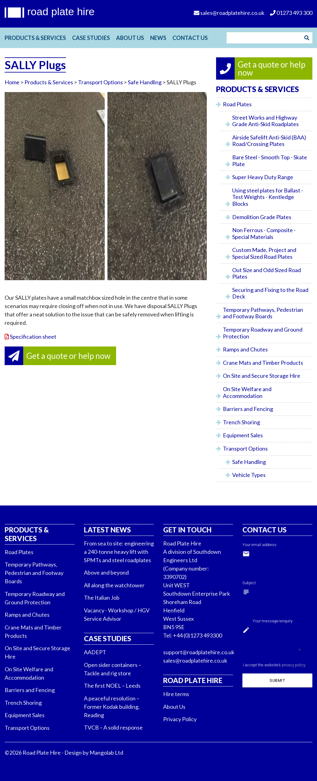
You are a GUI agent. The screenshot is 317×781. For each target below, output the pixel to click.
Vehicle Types (249, 474)
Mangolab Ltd (106, 752)
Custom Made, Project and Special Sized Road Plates (264, 253)
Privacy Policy (180, 719)
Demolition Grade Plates (261, 217)
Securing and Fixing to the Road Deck (270, 293)
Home (12, 82)
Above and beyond (106, 572)
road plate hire (60, 11)
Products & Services (35, 37)
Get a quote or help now (68, 356)
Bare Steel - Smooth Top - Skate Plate (269, 160)
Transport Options (100, 82)
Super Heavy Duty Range (262, 177)
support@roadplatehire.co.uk (198, 652)
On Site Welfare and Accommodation (247, 392)
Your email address (259, 544)
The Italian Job (101, 597)
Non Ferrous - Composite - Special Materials (264, 233)
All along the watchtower (114, 585)
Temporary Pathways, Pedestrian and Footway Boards (263, 313)
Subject (249, 582)
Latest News (107, 530)
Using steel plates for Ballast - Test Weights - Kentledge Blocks (267, 197)
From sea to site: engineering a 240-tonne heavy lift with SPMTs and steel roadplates (119, 551)
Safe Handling (145, 82)
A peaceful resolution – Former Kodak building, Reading (112, 706)
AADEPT (95, 652)
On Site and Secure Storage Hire (261, 375)
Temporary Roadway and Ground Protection (262, 333)
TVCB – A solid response (113, 727)
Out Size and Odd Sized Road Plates (266, 273)
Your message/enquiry (273, 621)
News (158, 37)
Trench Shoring (241, 422)
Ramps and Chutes (245, 349)
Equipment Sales (243, 435)
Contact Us (190, 37)
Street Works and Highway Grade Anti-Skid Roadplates (265, 121)
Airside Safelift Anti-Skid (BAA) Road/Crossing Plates (269, 141)
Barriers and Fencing (248, 408)
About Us (130, 37)
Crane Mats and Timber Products (263, 362)
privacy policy (293, 665)
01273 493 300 (291, 12)
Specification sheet (33, 336)
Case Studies (91, 37)
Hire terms (176, 694)
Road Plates (237, 104)
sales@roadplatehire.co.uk (195, 660)
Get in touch (187, 530)
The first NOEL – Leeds (112, 685)
